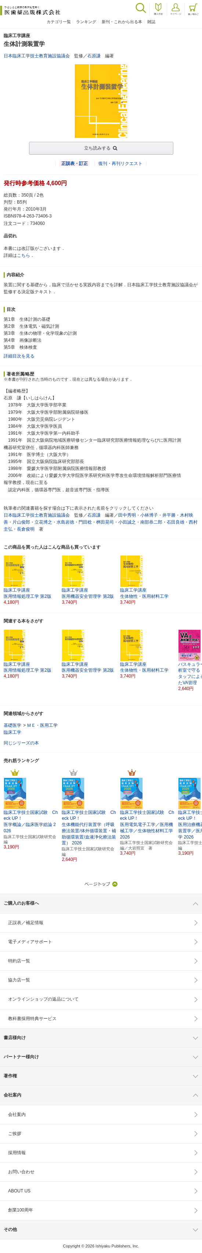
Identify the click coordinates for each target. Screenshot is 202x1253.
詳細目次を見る (19, 356)
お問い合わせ (21, 1171)
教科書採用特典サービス (32, 1018)
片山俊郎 (21, 522)
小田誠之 (127, 522)
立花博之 (43, 522)
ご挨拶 (14, 1133)
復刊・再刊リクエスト (120, 163)
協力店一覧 (19, 980)
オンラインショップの (43, 999)
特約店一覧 (19, 960)
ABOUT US (19, 1190)
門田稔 (85, 522)
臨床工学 (12, 732)
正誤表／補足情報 (25, 922)
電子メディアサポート (30, 941)
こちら (23, 255)
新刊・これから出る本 (122, 21)
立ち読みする (97, 148)
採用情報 (17, 1152)
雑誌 (151, 21)
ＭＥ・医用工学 (42, 725)
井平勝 (169, 515)
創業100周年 (20, 1210)
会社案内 (17, 1114)
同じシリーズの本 (21, 743)
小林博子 (149, 515)
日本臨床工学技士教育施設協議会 (37, 55)
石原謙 (94, 55)
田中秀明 (127, 515)
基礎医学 (12, 725)
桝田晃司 (105, 522)
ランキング (86, 21)
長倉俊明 (26, 529)
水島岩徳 (65, 522)
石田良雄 (175, 522)
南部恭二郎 (151, 522)
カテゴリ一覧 (59, 21)
